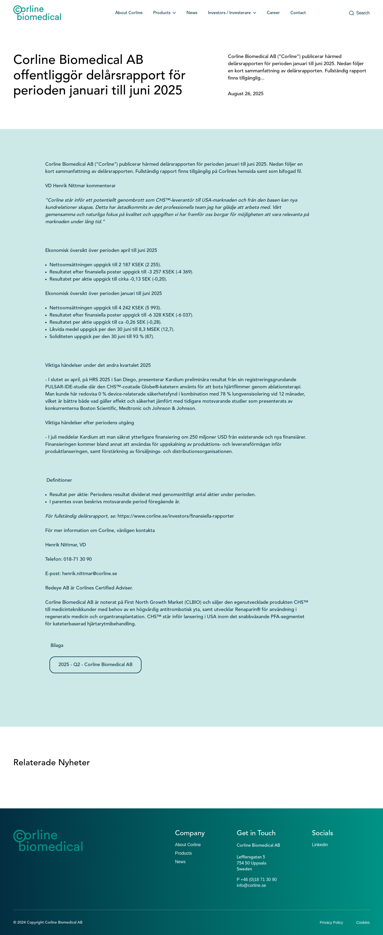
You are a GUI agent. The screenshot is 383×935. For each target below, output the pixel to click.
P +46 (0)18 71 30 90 (257, 879)
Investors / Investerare (232, 13)
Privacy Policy (331, 922)
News (191, 13)
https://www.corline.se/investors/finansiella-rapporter (176, 516)
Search (359, 13)
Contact (298, 13)
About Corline (129, 13)
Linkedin (320, 844)
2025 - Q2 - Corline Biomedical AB (95, 664)
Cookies (363, 922)
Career (273, 13)
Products (164, 13)
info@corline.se (251, 885)
